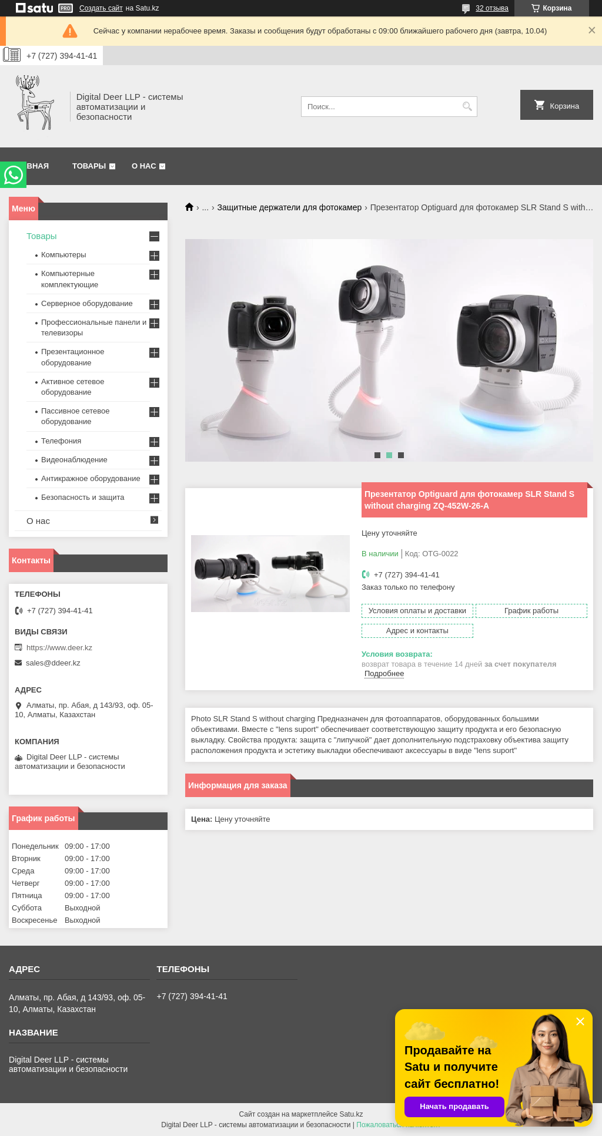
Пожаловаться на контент (398, 1125)
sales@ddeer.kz (53, 662)
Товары (89, 166)
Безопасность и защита (83, 497)
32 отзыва (492, 8)
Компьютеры (63, 254)
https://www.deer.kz (59, 647)
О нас (144, 166)
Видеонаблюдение (74, 459)
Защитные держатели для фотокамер (290, 207)
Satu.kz (351, 1114)
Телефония (61, 440)
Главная (30, 166)
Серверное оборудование (87, 303)
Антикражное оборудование (91, 478)
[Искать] (467, 106)
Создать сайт (101, 8)
